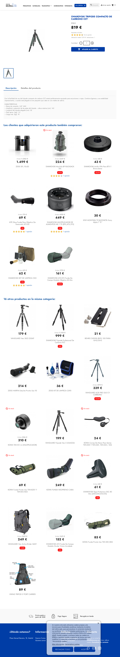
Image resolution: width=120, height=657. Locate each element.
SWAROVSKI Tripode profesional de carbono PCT (60, 341)
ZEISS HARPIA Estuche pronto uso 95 (22, 390)
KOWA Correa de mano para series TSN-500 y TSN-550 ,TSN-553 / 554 (97, 444)
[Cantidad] (86, 43)
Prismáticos (27, 6)
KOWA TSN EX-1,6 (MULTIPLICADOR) (22, 445)
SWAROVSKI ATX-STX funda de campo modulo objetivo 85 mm (60, 279)
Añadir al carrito (88, 49)
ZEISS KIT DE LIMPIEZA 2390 (60, 390)
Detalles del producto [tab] (31, 88)
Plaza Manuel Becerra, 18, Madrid (21, 638)
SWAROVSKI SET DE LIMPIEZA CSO (22, 278)
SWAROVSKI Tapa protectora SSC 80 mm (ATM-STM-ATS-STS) (97, 492)
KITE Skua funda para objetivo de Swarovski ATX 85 (22, 223)
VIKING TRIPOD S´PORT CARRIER (22, 594)
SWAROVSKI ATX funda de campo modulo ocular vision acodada (60, 545)
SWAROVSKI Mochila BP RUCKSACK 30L (60, 167)
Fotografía (68, 6)
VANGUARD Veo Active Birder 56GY (22, 544)
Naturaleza (36, 6)
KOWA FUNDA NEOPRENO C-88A (60, 489)
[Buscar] (94, 5)
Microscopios (58, 6)
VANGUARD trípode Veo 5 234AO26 (60, 443)
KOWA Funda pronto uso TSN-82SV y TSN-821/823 (22, 490)
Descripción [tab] (11, 88)
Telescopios (46, 6)
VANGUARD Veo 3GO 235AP (22, 338)
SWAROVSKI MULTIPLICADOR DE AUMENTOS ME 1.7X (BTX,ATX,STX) (60, 223)
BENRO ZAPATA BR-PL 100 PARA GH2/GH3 (98, 339)
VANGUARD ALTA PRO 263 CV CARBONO (97, 393)
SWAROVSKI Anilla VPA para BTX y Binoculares (97, 167)
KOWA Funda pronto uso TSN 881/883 (98, 542)
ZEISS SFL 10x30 (22, 166)
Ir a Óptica (79, 5)
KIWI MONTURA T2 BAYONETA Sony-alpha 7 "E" (97, 221)
